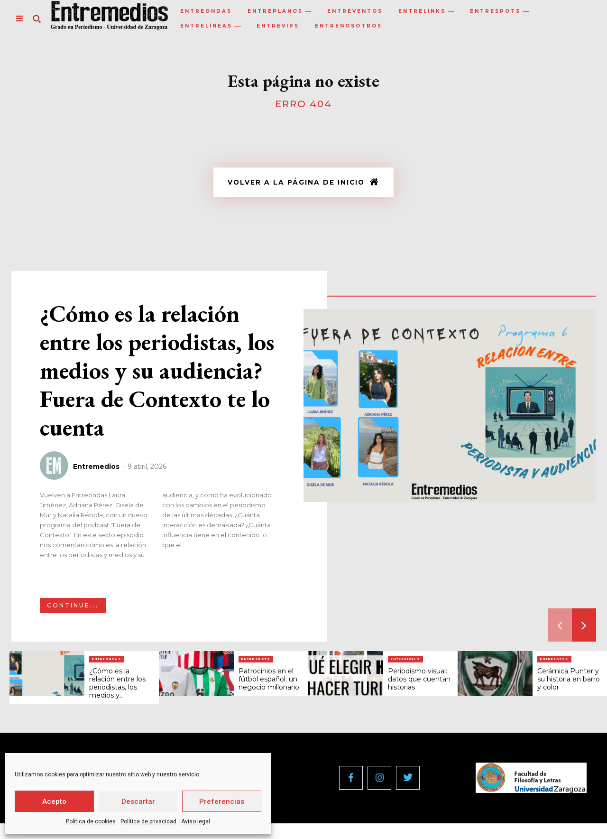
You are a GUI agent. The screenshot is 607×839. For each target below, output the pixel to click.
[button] (37, 18)
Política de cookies (91, 821)
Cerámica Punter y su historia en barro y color (568, 681)
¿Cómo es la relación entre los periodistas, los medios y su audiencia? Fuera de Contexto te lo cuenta (157, 372)
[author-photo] (55, 468)
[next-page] (584, 627)
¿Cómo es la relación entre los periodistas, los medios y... (117, 685)
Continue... (73, 607)
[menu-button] (19, 18)
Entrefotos (554, 661)
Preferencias (221, 801)
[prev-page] (560, 627)
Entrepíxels (405, 661)
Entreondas (106, 661)
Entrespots (255, 661)
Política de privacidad (148, 821)
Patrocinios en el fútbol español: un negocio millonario (269, 681)
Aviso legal (195, 821)
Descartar (138, 801)
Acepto (54, 801)
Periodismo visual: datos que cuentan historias (419, 681)
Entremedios (96, 469)
